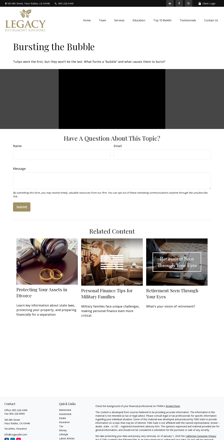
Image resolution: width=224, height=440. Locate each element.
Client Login (206, 3)
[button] (87, 20)
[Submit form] (21, 207)
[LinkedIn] (170, 3)
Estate (62, 418)
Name (17, 146)
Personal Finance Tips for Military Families (106, 293)
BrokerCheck (173, 406)
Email (118, 146)
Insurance (64, 422)
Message (19, 169)
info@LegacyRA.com (15, 434)
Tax (61, 426)
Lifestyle (63, 434)
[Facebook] (179, 3)
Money (63, 430)
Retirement (65, 410)
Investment (65, 414)
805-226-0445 (64, 3)
